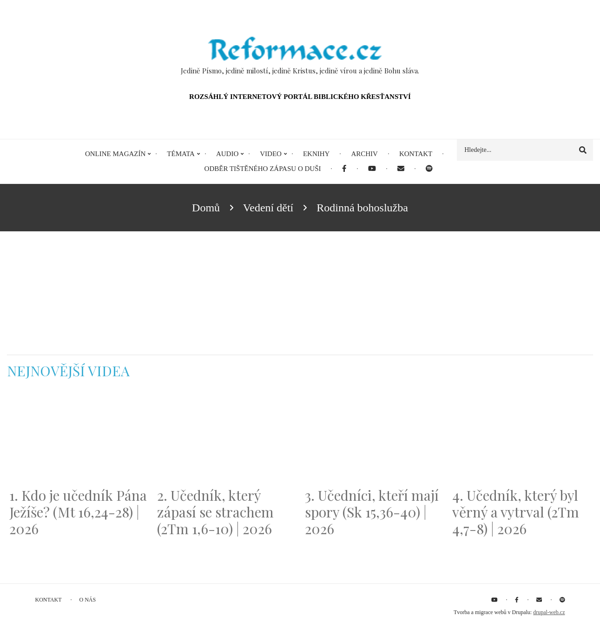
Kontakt (48, 599)
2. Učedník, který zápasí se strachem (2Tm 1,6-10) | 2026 (215, 512)
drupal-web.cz (549, 612)
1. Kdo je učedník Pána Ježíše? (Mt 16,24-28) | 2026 (78, 512)
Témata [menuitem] (181, 153)
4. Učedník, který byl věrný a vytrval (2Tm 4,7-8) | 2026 (515, 512)
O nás (87, 599)
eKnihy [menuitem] (316, 153)
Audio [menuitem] (227, 153)
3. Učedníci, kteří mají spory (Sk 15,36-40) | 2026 (372, 512)
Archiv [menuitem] (364, 153)
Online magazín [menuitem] (115, 153)
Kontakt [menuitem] (415, 153)
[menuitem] (344, 169)
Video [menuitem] (271, 153)
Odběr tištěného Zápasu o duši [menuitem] (262, 168)
